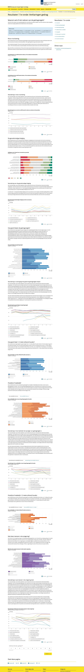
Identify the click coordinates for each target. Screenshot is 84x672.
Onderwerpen (14, 9)
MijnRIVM (49, 9)
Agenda (42, 9)
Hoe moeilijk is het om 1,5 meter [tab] (30, 507)
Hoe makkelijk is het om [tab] (14, 396)
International (32, 9)
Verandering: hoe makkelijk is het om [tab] (16, 460)
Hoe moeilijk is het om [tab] (24, 396)
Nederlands (78, 3)
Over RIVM (20, 9)
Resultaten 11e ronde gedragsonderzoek (49, 11)
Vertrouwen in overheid (60, 34)
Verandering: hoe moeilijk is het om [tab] (32, 460)
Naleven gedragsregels (60, 25)
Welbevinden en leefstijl (60, 29)
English (82, 3)
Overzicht (58, 22)
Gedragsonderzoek (15, 11)
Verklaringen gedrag (60, 27)
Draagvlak (58, 31)
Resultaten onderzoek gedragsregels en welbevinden (30, 11)
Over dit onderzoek (60, 38)
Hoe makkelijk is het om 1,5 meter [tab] (16, 507)
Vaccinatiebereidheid (60, 36)
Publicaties (26, 9)
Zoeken (74, 9)
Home (9, 9)
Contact (38, 9)
